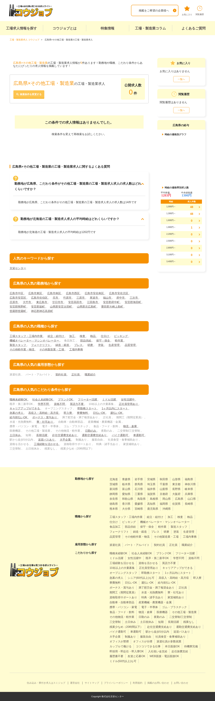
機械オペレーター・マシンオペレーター (35, 340)
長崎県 (189, 503)
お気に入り (187, 11)
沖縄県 (166, 508)
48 (191, 207)
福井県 (151, 489)
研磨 (90, 345)
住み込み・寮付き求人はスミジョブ (46, 682)
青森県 (126, 479)
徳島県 (114, 503)
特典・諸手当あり (152, 597)
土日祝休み (147, 621)
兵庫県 (189, 494)
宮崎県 (139, 508)
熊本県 (114, 508)
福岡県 (164, 503)
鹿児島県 (152, 508)
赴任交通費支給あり (65, 435)
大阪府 (176, 494)
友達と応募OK (136, 656)
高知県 (151, 503)
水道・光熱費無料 (152, 592)
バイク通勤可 (120, 435)
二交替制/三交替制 (180, 616)
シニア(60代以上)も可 (141, 577)
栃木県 (126, 484)
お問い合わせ (181, 682)
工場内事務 (76, 349)
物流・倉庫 (130, 426)
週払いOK (116, 412)
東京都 (176, 484)
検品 (93, 336)
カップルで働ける (121, 646)
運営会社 (75, 682)
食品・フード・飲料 (122, 612)
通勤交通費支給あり (94, 435)
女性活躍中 (128, 399)
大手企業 (65, 439)
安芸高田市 (75, 302)
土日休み (15, 435)
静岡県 (114, 494)
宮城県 (151, 479)
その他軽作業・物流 (22, 349)
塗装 (101, 345)
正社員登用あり (129, 404)
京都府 (164, 494)
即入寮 (68, 412)
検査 (83, 336)
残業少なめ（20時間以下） (126, 626)
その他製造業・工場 (52, 349)
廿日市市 (58, 302)
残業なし (188, 621)
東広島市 (42, 302)
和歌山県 (127, 498)
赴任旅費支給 (180, 651)
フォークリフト (41, 345)
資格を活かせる (148, 563)
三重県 (139, 494)
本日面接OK (172, 646)
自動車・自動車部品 (122, 602)
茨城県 (114, 484)
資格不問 (60, 404)
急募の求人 (17, 412)
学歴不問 (43, 404)
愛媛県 (139, 503)
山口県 (192, 498)
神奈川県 (190, 484)
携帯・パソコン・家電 (123, 607)
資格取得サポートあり (123, 597)
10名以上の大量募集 (122, 567)
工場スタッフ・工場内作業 (26, 336)
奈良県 (114, 498)
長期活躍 (42, 435)
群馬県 (139, 484)
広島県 (179, 498)
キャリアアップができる (25, 408)
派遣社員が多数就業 (169, 641)
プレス (78, 345)
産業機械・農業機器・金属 (155, 602)
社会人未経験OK (43, 399)
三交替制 (115, 621)
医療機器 (162, 612)
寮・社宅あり (45, 421)
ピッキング (121, 336)
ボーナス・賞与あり (45, 417)
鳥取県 (141, 498)
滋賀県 (151, 494)
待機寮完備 (191, 646)
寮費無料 (83, 412)
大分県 (126, 508)
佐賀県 (176, 503)
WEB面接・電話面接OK (164, 656)
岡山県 (166, 498)
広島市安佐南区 (95, 293)
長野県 (176, 489)
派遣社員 (115, 544)
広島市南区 (54, 293)
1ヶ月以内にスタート (115, 408)
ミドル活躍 (109, 399)
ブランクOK (66, 399)
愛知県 (126, 494)
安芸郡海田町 (133, 302)
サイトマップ (92, 682)
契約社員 (61, 374)
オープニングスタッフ (123, 572)
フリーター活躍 (88, 399)
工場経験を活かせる (46, 444)
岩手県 (139, 479)
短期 (161, 621)
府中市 (120, 297)
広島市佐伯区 (39, 297)
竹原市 (67, 297)
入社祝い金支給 (157, 651)
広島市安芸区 (18, 297)
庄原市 (14, 302)
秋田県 (164, 479)
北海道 (114, 479)
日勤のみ (91, 430)
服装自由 (145, 636)
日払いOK (99, 412)
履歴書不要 (116, 656)
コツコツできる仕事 (148, 646)
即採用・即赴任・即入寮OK (127, 651)
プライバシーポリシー (116, 682)
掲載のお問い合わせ (158, 682)
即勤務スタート (87, 408)
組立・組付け (56, 336)
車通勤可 (139, 435)
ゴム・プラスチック (174, 607)
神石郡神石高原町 (42, 311)
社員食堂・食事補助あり (170, 636)
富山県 (126, 489)
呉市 (56, 297)
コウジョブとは (65, 28)
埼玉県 (151, 484)
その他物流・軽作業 (122, 616)
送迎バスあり (46, 439)
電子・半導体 (149, 607)
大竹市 (27, 302)
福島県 (189, 479)
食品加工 (115, 526)
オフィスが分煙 (142, 641)
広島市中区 (17, 293)
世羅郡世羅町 (18, 311)
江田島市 (93, 302)
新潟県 (114, 489)
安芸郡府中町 (111, 302)
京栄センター (18, 268)
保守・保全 (103, 340)
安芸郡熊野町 (18, 306)
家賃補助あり (176, 597)
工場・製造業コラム (150, 28)
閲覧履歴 (200, 11)
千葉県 (164, 484)
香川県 (126, 503)
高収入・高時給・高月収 (43, 412)
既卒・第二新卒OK (157, 558)
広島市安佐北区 (119, 293)
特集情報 (107, 28)
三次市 (134, 297)
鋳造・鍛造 (62, 345)
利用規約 (137, 682)
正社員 (75, 374)
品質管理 (130, 345)
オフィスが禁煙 (119, 641)
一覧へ (181, 79)
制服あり (130, 636)
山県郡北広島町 (87, 306)
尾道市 (94, 297)
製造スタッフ (18, 345)
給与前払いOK (19, 417)
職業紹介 (90, 374)
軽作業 (119, 340)
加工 (72, 336)
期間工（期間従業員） (123, 592)
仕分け (105, 336)
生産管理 (114, 345)
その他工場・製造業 (184, 612)
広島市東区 (35, 293)
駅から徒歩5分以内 (157, 631)
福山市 (107, 297)
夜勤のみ (159, 616)
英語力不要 (77, 404)
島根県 (154, 498)
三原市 (80, 297)
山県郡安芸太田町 (61, 306)
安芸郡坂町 (38, 306)
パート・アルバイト (137, 544)
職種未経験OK (19, 399)
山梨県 (164, 489)
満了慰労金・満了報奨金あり (156, 587)
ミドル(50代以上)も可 (123, 661)
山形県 (176, 479)
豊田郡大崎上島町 (112, 306)
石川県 (139, 489)
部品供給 (86, 340)
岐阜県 (189, 489)
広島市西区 (73, 293)
